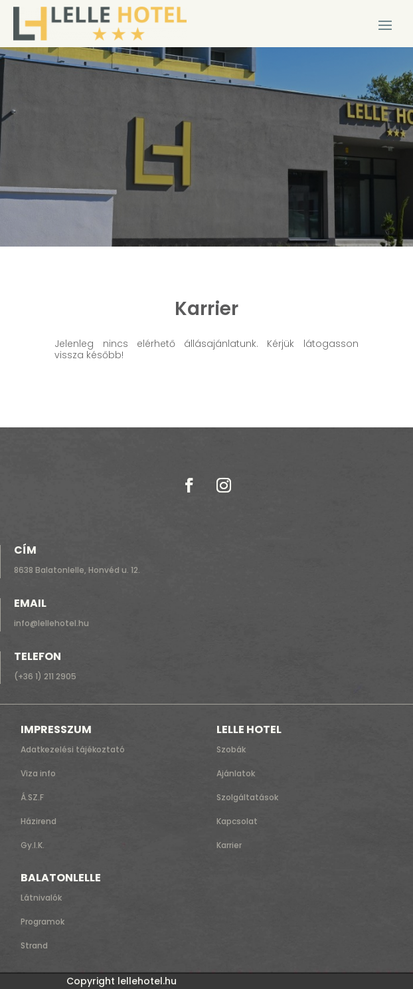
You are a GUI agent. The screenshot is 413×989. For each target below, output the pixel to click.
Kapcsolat (237, 821)
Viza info (38, 773)
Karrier (229, 845)
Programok (42, 921)
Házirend (38, 821)
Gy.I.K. (32, 845)
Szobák (231, 749)
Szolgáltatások (247, 797)
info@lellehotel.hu (51, 623)
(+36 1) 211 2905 (45, 676)
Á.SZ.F (32, 797)
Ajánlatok (235, 773)
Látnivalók (41, 897)
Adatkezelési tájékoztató (73, 749)
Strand (34, 945)
